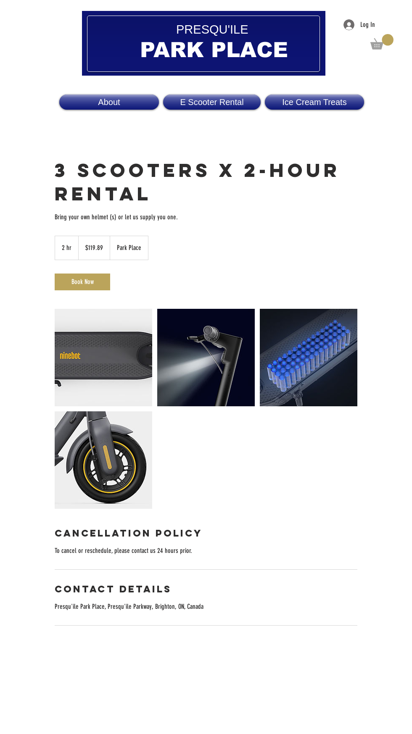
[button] (382, 42)
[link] (82, 282)
